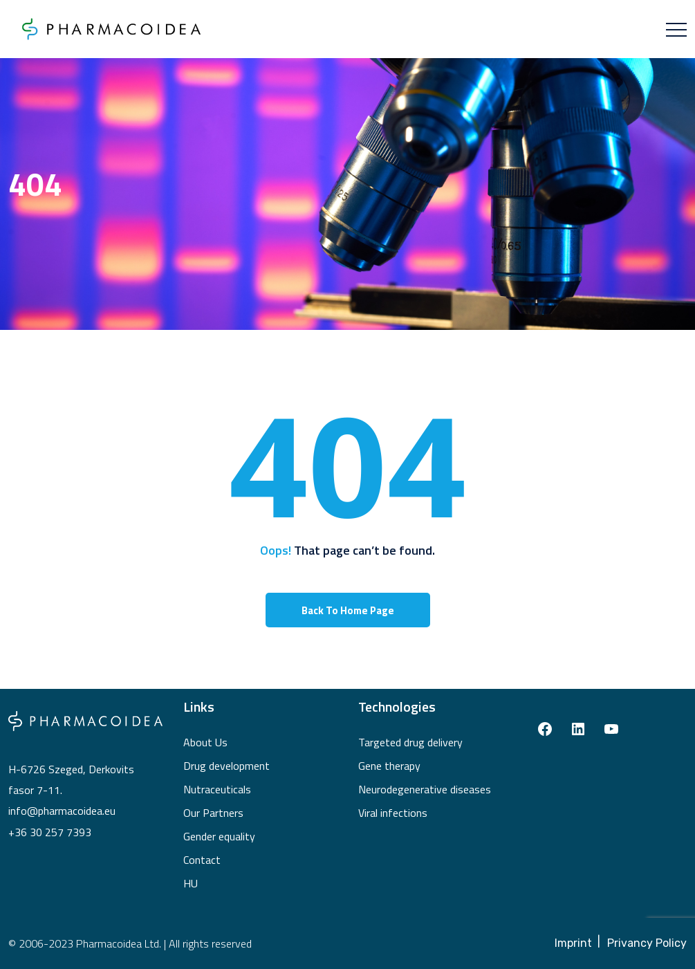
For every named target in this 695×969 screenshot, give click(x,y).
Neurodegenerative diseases (424, 789)
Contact (202, 859)
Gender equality (219, 836)
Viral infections (392, 812)
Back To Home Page (348, 610)
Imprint (573, 943)
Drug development (226, 765)
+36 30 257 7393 (49, 832)
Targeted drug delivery (410, 742)
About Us (205, 742)
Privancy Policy (647, 943)
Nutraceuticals (217, 789)
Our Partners (213, 812)
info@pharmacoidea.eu (61, 810)
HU (190, 883)
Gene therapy (389, 765)
